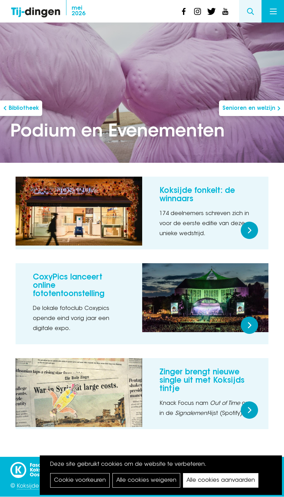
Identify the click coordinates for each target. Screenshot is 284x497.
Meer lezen (249, 230)
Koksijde (28, 486)
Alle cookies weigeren (146, 480)
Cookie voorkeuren (80, 480)
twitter (211, 11)
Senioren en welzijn (248, 108)
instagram (197, 11)
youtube (225, 11)
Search (250, 11)
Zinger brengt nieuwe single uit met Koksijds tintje (202, 381)
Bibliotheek (24, 108)
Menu (273, 11)
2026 (78, 11)
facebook (184, 11)
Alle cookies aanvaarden (220, 480)
